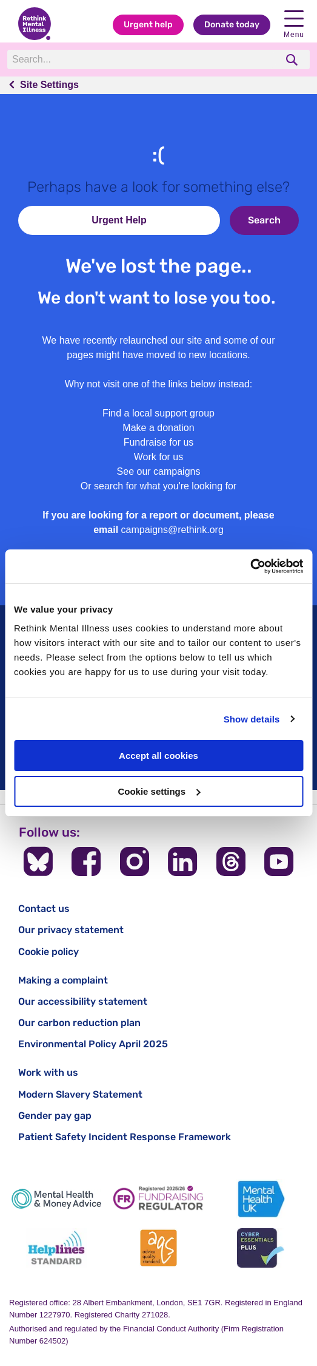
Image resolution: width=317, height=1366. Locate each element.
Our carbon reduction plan (79, 1022)
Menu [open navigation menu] (294, 24)
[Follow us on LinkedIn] (182, 861)
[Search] (141, 59)
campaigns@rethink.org (172, 530)
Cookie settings (159, 791)
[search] (293, 59)
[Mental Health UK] (260, 1198)
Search (264, 220)
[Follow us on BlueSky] (38, 861)
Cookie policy (48, 951)
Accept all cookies (158, 755)
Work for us (159, 457)
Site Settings (49, 85)
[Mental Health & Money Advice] (56, 1198)
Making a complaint (63, 980)
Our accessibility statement (82, 1001)
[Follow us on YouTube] (278, 861)
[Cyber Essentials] (260, 1248)
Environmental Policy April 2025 (93, 1044)
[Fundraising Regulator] (158, 1198)
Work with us (48, 1072)
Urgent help (148, 24)
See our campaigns (159, 471)
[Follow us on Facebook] (86, 861)
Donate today (231, 24)
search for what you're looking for (165, 486)
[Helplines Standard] (56, 1248)
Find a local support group (158, 413)
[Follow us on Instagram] (134, 861)
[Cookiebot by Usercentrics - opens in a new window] (250, 566)
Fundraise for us (159, 442)
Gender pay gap (55, 1115)
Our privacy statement (71, 930)
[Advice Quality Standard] (158, 1248)
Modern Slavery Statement (80, 1094)
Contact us (44, 908)
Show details (252, 719)
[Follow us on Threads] (231, 861)
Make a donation (158, 428)
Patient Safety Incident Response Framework (124, 1137)
